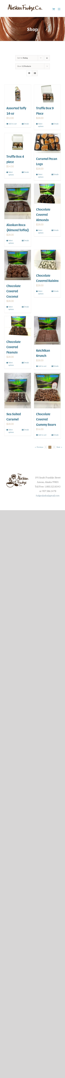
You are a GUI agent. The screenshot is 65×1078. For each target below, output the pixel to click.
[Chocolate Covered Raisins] (47, 260)
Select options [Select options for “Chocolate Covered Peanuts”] (11, 364)
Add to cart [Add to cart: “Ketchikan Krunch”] (42, 366)
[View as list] (35, 73)
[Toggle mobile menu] (59, 9)
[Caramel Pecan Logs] (47, 143)
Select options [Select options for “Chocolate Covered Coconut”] (11, 308)
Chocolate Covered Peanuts (13, 346)
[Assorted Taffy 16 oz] (17, 93)
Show (24, 66)
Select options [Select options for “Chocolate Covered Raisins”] (40, 292)
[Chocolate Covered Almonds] (47, 194)
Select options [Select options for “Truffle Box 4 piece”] (11, 173)
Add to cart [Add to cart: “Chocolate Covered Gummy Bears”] (42, 435)
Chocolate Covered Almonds (43, 214)
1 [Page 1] (45, 447)
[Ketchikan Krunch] (47, 330)
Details (26, 124)
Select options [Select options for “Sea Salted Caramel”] (11, 431)
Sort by (22, 58)
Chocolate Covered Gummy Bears (46, 419)
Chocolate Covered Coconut (13, 290)
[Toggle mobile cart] (53, 9)
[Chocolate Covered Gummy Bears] (47, 390)
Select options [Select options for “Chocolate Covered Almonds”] (40, 231)
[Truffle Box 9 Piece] (47, 93)
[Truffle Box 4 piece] (17, 142)
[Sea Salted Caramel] (17, 390)
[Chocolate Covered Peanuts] (17, 326)
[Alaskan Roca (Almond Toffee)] (17, 201)
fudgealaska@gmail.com (48, 495)
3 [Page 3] (53, 447)
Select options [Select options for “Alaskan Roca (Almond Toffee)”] (11, 242)
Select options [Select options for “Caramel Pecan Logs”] (40, 175)
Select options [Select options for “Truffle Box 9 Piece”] (40, 125)
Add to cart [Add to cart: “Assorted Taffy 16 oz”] (12, 124)
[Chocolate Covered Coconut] (17, 265)
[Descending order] (47, 58)
